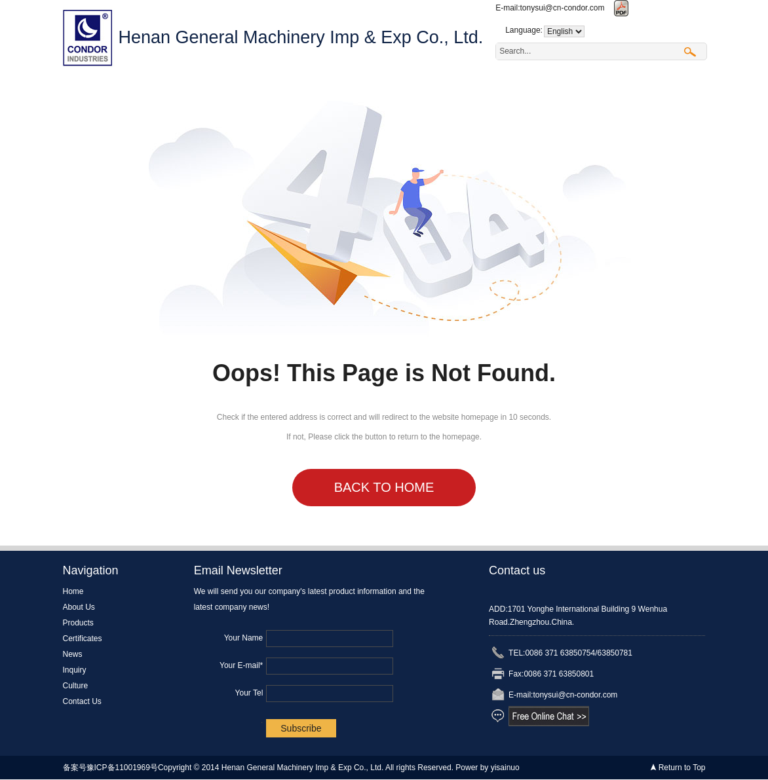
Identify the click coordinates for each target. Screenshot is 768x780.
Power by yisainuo (487, 767)
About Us (158, 87)
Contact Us (601, 87)
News (393, 87)
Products (236, 87)
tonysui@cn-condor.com (562, 7)
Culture (523, 87)
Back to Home (384, 487)
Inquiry (455, 87)
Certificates (318, 87)
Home (87, 87)
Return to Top (682, 767)
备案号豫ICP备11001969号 (110, 767)
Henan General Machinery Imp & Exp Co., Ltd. (301, 37)
